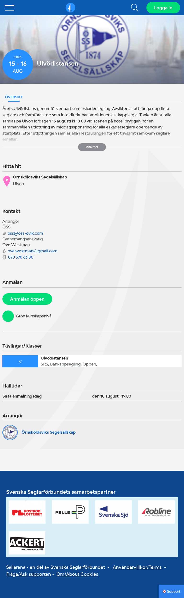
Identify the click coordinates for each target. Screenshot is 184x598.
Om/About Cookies (77, 574)
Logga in (163, 7)
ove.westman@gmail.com (33, 251)
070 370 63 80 (20, 257)
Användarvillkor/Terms (137, 567)
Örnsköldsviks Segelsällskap (49, 432)
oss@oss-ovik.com (25, 233)
